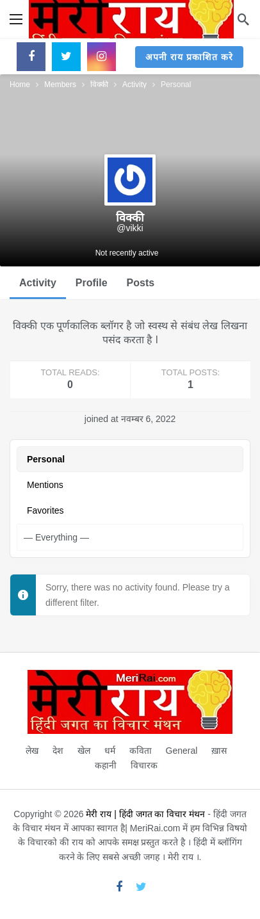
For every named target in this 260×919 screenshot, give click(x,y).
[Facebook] (31, 56)
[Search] (243, 19)
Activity (37, 282)
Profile (92, 282)
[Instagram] (101, 56)
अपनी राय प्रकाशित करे (189, 57)
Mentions (45, 485)
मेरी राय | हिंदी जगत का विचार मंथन (145, 814)
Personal (46, 459)
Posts (141, 282)
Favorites (45, 510)
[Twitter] (66, 56)
